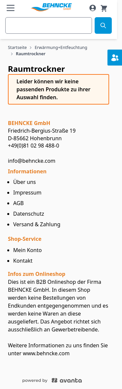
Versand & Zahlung (36, 224)
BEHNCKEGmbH (29, 123)
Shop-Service (25, 238)
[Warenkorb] (104, 8)
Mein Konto (27, 250)
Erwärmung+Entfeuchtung (61, 47)
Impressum (27, 192)
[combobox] (48, 25)
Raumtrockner (31, 54)
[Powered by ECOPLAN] (71, 379)
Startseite (17, 47)
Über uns (24, 182)
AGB (18, 203)
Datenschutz (28, 213)
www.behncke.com (46, 353)
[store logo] (51, 7)
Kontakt (23, 260)
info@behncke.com (31, 160)
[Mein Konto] (93, 8)
